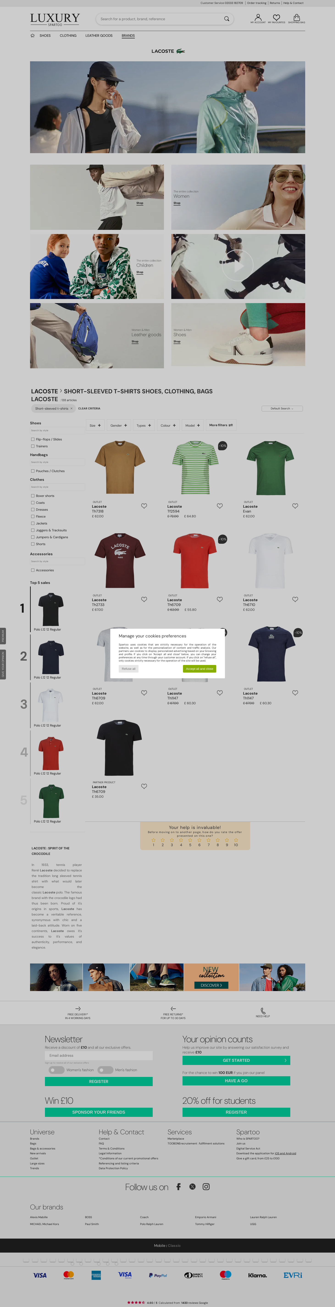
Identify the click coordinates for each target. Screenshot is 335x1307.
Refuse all (128, 668)
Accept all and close (199, 668)
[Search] (226, 19)
